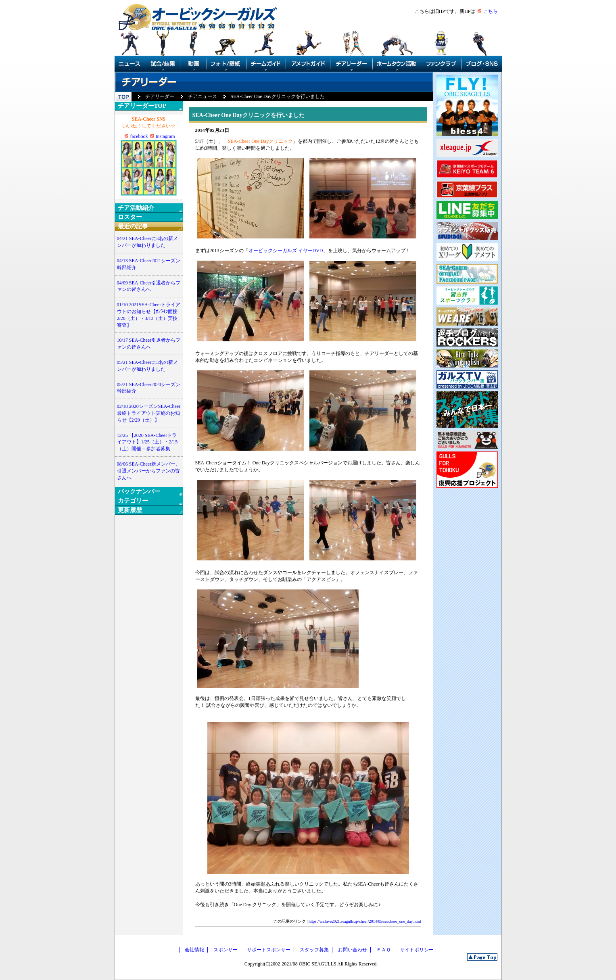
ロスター (130, 217)
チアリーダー (159, 96)
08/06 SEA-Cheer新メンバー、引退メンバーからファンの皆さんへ (149, 471)
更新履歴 (130, 510)
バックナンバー (139, 491)
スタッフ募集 (314, 950)
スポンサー (225, 950)
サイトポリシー (417, 950)
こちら (490, 11)
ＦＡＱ (383, 950)
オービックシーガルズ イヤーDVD (285, 250)
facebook (139, 136)
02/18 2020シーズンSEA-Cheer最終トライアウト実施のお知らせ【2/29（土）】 (149, 413)
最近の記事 (133, 226)
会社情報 (194, 950)
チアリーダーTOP (142, 105)
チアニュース (202, 96)
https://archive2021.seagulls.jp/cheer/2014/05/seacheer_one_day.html (365, 921)
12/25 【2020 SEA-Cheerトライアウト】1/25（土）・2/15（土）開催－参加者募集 (147, 442)
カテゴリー (133, 500)
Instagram (165, 136)
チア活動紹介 (136, 208)
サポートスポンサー (268, 950)
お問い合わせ (352, 950)
